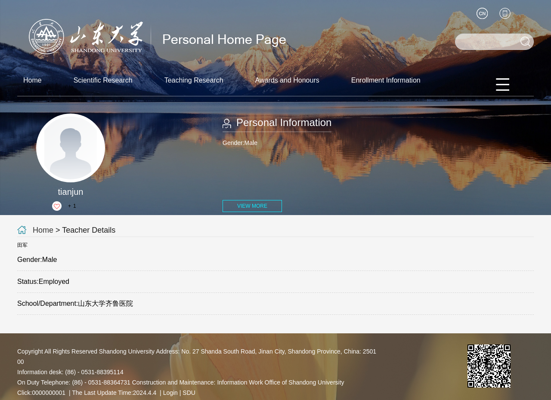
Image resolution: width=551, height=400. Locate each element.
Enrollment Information (386, 80)
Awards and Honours (287, 80)
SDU (189, 392)
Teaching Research (193, 80)
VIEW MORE (252, 206)
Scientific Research (103, 80)
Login (170, 392)
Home (32, 80)
